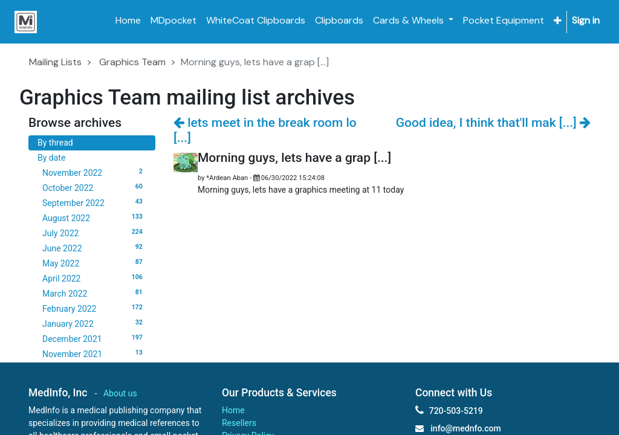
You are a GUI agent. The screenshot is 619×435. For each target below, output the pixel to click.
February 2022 (94, 308)
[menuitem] (128, 20)
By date (51, 158)
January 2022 (94, 323)
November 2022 (94, 172)
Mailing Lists (55, 62)
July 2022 (94, 232)
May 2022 (94, 262)
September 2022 (94, 202)
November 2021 (94, 353)
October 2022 (94, 187)
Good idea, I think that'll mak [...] (493, 122)
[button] (557, 21)
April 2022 (94, 277)
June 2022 (94, 247)
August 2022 (94, 217)
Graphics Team (132, 62)
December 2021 (94, 338)
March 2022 (94, 293)
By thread (55, 142)
